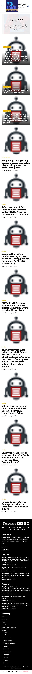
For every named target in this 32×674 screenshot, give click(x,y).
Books (4, 204)
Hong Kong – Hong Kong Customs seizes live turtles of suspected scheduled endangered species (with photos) (16, 575)
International (6, 46)
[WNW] (9, 523)
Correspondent (6, 170)
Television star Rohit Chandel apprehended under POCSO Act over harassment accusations (15, 211)
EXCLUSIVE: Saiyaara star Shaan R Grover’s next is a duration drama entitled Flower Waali (15, 307)
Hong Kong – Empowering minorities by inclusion (14, 568)
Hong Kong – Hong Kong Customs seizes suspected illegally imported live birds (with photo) (16, 164)
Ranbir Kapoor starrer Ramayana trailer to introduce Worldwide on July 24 (15, 505)
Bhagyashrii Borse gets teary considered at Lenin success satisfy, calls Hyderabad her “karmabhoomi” (15, 457)
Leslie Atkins (5, 217)
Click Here (25, 671)
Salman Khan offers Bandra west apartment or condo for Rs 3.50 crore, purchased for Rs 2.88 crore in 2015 (16, 259)
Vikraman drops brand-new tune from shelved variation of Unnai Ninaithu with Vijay (14, 410)
